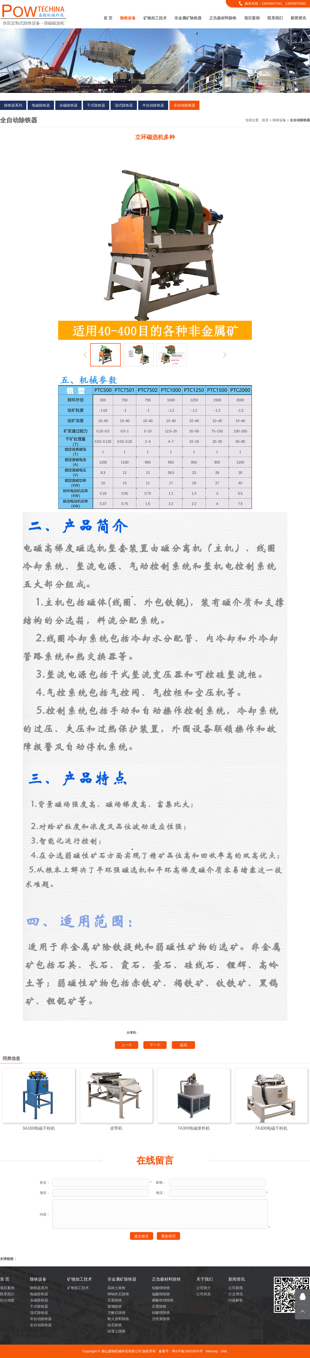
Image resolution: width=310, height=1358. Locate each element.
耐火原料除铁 (118, 1319)
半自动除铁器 (153, 105)
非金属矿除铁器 (188, 18)
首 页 (108, 18)
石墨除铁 (159, 1306)
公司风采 (203, 1294)
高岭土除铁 (116, 1288)
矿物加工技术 (155, 18)
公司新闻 (235, 1288)
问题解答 (235, 1300)
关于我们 (204, 1279)
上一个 (126, 1045)
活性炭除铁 (161, 1319)
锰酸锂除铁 (161, 1294)
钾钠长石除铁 (118, 1294)
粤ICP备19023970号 (187, 1351)
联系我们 (275, 18)
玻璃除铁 (114, 1306)
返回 (183, 1045)
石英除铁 (114, 1300)
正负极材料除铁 (222, 18)
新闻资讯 (298, 18)
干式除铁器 (96, 105)
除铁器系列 (13, 105)
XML (224, 1351)
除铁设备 (128, 18)
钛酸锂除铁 (161, 1313)
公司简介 (203, 1288)
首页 (265, 120)
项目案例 (252, 18)
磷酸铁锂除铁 (163, 1300)
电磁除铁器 (41, 105)
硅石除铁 (114, 1325)
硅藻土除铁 (116, 1331)
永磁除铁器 (68, 105)
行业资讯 (235, 1294)
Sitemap (211, 1351)
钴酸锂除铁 (161, 1288)
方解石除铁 (116, 1313)
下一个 (155, 1045)
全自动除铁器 (184, 105)
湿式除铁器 (124, 105)
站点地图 (7, 1300)
